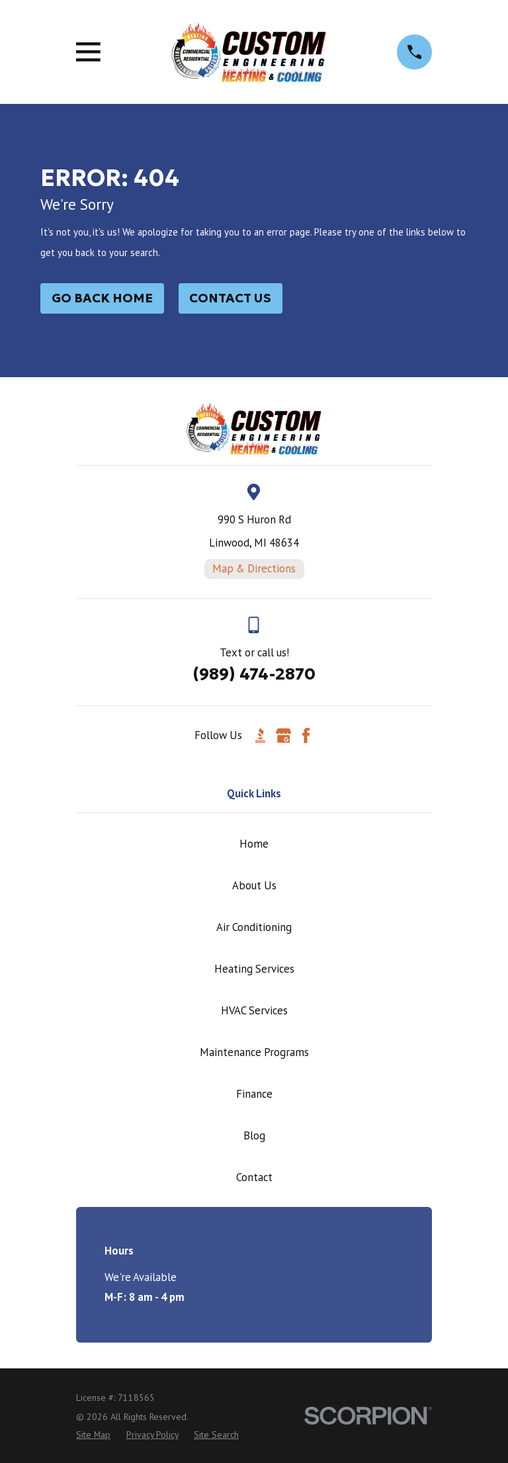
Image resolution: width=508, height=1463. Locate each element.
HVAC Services (254, 1010)
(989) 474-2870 (254, 674)
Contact (254, 1177)
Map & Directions (254, 568)
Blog (254, 1135)
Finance (254, 1093)
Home (254, 843)
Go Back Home (102, 298)
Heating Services (254, 968)
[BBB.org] (260, 735)
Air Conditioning (254, 927)
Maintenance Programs (254, 1052)
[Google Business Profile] (283, 735)
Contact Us (230, 298)
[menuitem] (93, 1435)
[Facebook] (306, 735)
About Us (254, 885)
